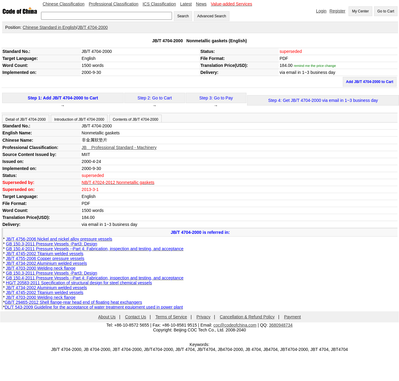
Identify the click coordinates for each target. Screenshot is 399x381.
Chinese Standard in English (50, 27)
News (201, 4)
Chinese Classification (63, 4)
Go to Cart (385, 11)
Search (183, 16)
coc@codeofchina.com (234, 325)
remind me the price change (315, 66)
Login (321, 11)
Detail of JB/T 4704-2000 (25, 119)
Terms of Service (171, 316)
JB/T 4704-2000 (92, 27)
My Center (360, 11)
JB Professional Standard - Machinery (119, 147)
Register (337, 11)
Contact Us (135, 316)
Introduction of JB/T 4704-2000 (79, 119)
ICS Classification (159, 4)
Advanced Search (211, 16)
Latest (186, 4)
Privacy (204, 316)
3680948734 (281, 325)
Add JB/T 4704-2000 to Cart (369, 82)
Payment (292, 316)
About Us (107, 316)
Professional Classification (113, 4)
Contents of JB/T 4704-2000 (135, 119)
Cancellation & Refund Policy (247, 316)
